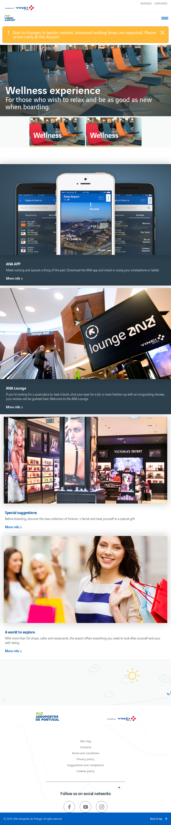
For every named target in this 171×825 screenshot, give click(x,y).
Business (146, 3)
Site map (85, 741)
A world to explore (20, 631)
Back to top (156, 819)
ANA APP (13, 263)
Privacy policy (85, 759)
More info (13, 278)
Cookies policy (86, 771)
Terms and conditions (85, 753)
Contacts (85, 747)
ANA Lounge (16, 388)
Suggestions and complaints (85, 765)
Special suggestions (21, 512)
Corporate (160, 3)
